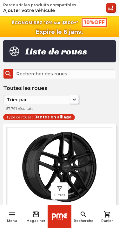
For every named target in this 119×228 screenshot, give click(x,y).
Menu (12, 217)
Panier (107, 217)
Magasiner (35, 217)
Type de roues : (39, 117)
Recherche (83, 217)
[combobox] (7, 99)
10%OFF (94, 22)
